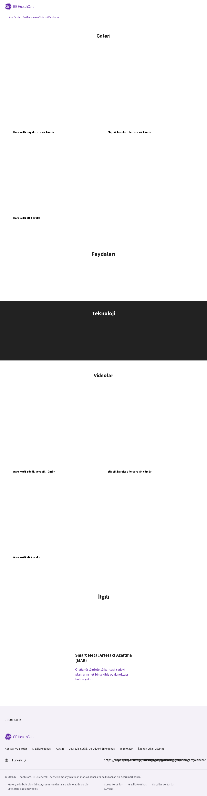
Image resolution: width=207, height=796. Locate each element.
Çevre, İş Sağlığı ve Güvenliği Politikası (92, 748)
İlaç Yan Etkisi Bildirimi (151, 748)
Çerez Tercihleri (113, 784)
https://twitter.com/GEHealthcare (135, 760)
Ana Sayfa (14, 17)
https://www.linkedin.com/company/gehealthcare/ (125, 760)
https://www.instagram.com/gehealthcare (115, 760)
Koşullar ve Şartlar (16, 748)
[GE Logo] (19, 6)
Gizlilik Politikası (41, 748)
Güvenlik (109, 789)
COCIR (60, 748)
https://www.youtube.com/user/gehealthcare (145, 760)
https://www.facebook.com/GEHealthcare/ (106, 760)
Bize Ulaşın (126, 748)
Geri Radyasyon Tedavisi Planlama (40, 17)
